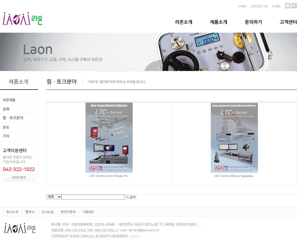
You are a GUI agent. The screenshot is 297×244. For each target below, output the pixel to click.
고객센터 (288, 22)
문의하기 (253, 22)
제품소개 (218, 22)
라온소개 (183, 22)
